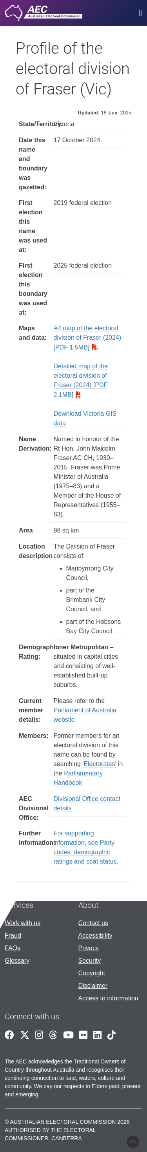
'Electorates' (99, 764)
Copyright (91, 973)
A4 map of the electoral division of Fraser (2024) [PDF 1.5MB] (88, 338)
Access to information (108, 998)
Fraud (13, 935)
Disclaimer (93, 985)
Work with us (22, 923)
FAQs (12, 948)
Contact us (93, 923)
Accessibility (95, 935)
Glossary (17, 960)
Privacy (88, 948)
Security (89, 960)
